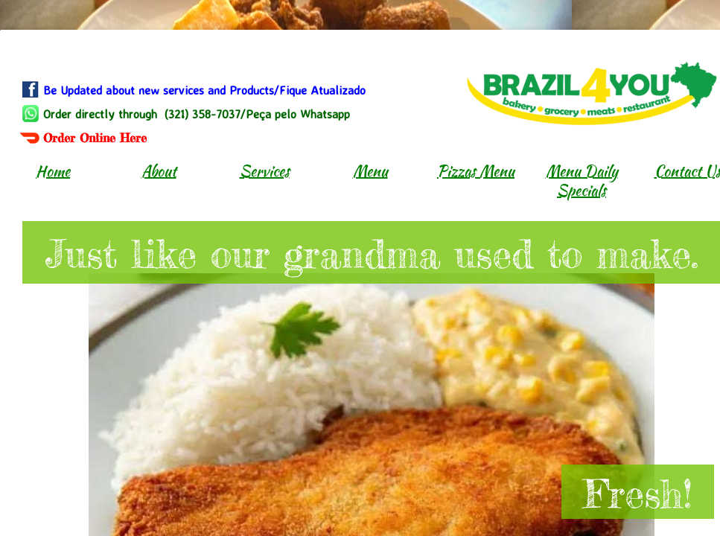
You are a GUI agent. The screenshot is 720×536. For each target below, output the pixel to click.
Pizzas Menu (475, 171)
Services (265, 171)
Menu (370, 171)
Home (53, 171)
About (158, 171)
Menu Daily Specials (582, 180)
